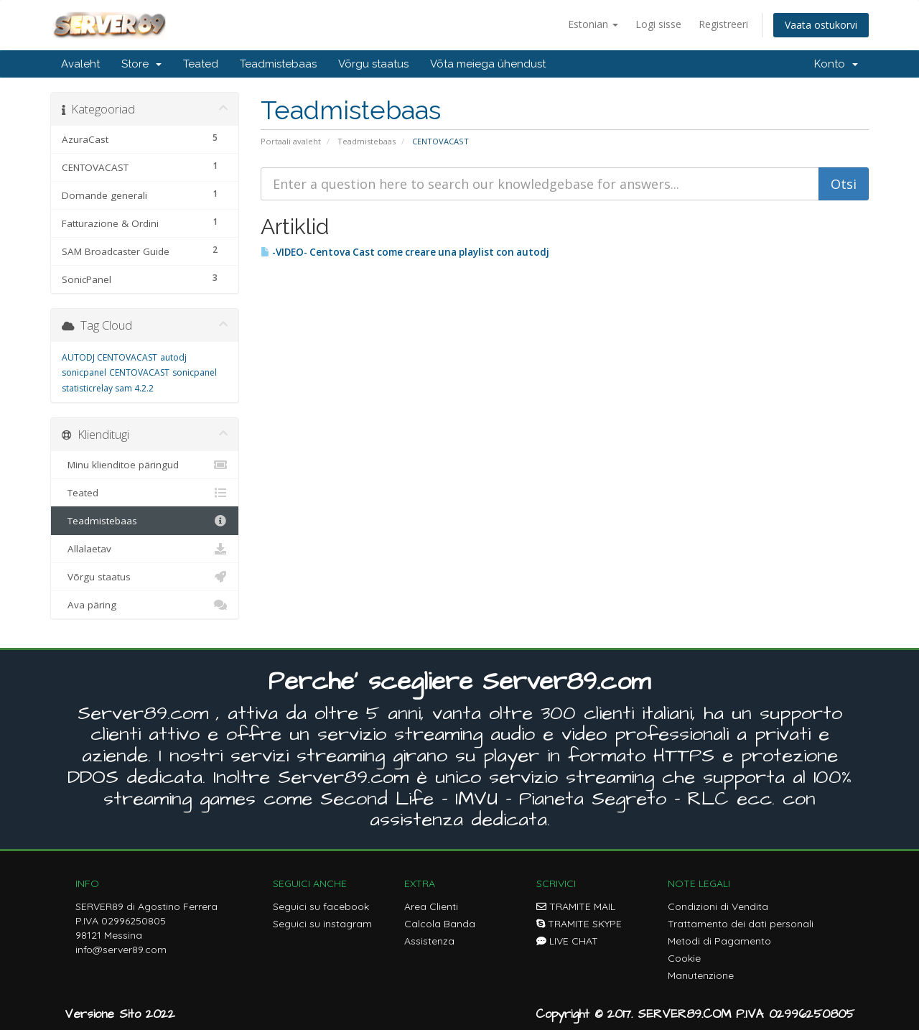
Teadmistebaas (278, 63)
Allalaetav (145, 548)
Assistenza (429, 940)
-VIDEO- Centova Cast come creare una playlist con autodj (405, 252)
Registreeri (723, 24)
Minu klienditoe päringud (145, 464)
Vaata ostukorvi (821, 25)
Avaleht (80, 63)
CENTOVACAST (139, 372)
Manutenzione (701, 975)
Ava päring (145, 604)
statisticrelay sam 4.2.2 (108, 388)
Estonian (593, 24)
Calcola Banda (439, 923)
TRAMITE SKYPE (579, 923)
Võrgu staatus (373, 63)
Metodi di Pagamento (719, 940)
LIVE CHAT (567, 940)
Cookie (684, 958)
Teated (200, 63)
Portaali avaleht (291, 141)
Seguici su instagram (322, 923)
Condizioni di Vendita (718, 906)
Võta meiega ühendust (488, 63)
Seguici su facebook (321, 906)
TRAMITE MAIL (575, 906)
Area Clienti (431, 906)
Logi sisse (658, 24)
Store (141, 63)
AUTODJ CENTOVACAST (109, 357)
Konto (836, 63)
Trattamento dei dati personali (740, 923)
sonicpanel (194, 372)
